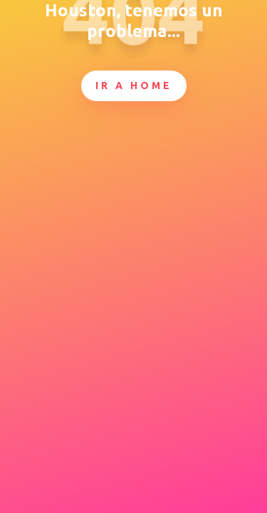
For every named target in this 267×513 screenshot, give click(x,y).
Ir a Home (133, 85)
